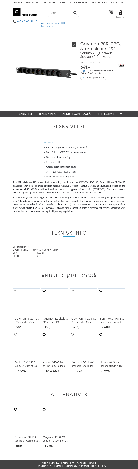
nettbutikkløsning (64, 466)
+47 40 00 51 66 (27, 21)
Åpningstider (117, 2)
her (103, 73)
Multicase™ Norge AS (95, 466)
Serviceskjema (99, 2)
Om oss (63, 2)
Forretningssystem (42, 466)
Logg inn (120, 17)
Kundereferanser (79, 2)
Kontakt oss (32, 2)
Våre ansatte (48, 2)
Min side (18, 2)
